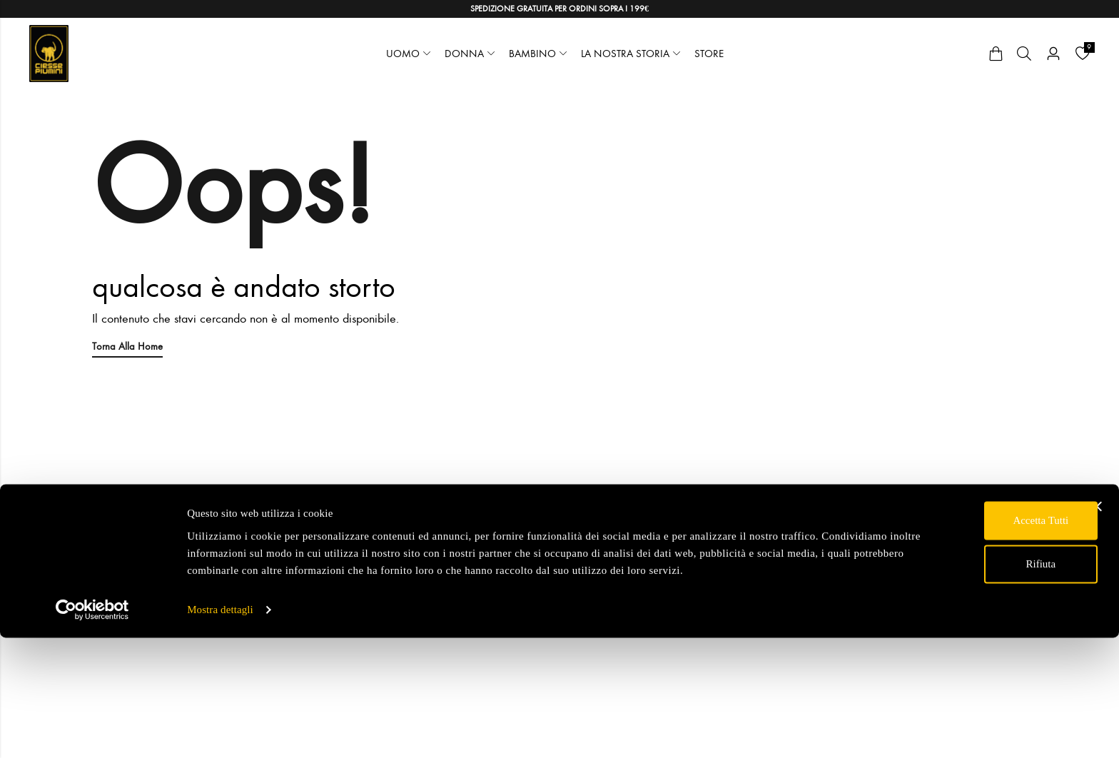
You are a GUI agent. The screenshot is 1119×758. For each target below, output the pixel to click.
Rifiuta (963, 667)
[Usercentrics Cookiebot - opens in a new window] (92, 730)
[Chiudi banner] (1097, 610)
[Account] (1053, 54)
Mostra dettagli (220, 730)
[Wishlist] (1082, 53)
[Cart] (995, 53)
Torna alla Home (130, 346)
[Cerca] (1024, 53)
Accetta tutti (963, 624)
